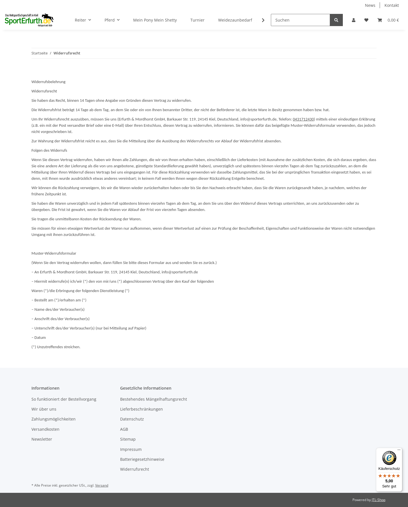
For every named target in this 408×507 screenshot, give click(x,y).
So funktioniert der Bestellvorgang (63, 399)
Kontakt (391, 5)
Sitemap (128, 439)
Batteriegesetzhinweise (142, 459)
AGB (124, 429)
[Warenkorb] (388, 20)
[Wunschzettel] (366, 20)
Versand (101, 485)
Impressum (131, 449)
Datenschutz (132, 419)
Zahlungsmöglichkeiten (53, 419)
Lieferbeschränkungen (141, 409)
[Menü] (399, 451)
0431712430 (303, 119)
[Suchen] (300, 20)
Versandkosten (45, 429)
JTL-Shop (378, 499)
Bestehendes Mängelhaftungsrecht (153, 399)
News (370, 5)
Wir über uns (43, 409)
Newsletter (41, 439)
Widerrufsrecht (134, 469)
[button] (353, 20)
